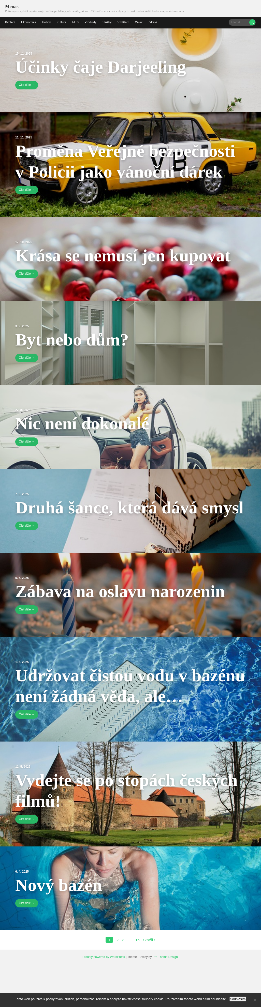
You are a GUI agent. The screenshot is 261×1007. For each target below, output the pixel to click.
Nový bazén (59, 927)
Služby (107, 22)
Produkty (91, 22)
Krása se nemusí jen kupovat (125, 255)
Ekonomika (28, 22)
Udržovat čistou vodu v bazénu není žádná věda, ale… (108, 717)
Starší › (149, 982)
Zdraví (153, 22)
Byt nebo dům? (73, 339)
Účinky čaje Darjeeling (102, 66)
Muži (76, 22)
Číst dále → (27, 85)
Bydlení (10, 22)
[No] (254, 999)
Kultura (62, 22)
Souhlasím (237, 999)
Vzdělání (124, 22)
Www (139, 22)
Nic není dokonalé (83, 423)
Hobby (46, 22)
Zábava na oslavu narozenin (122, 612)
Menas (12, 6)
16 (137, 982)
